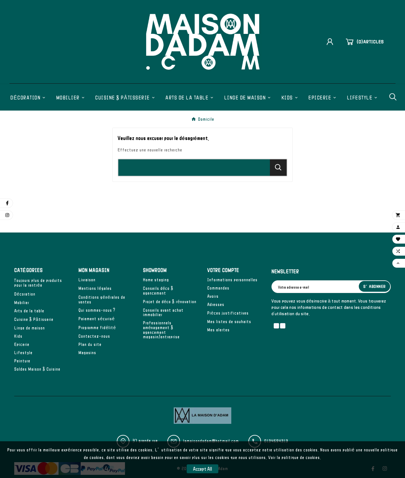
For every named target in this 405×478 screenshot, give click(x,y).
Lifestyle (23, 352)
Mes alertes (218, 330)
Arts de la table (29, 311)
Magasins (87, 352)
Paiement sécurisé (96, 318)
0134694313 (276, 441)
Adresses (215, 304)
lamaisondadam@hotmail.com (211, 441)
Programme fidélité (97, 327)
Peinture (22, 361)
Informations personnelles (232, 279)
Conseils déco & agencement (158, 290)
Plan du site (90, 344)
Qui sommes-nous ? (96, 310)
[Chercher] (194, 167)
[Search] (278, 167)
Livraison (87, 279)
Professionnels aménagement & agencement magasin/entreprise (161, 330)
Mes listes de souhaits (229, 321)
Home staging (156, 279)
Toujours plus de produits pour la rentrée (38, 282)
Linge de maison (29, 328)
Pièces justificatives (228, 313)
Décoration (24, 294)
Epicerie (21, 344)
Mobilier (21, 302)
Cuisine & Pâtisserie (33, 319)
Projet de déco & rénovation (170, 301)
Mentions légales (95, 288)
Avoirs (213, 296)
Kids (18, 336)
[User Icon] (332, 41)
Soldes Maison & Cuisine (37, 369)
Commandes (218, 288)
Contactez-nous (94, 336)
